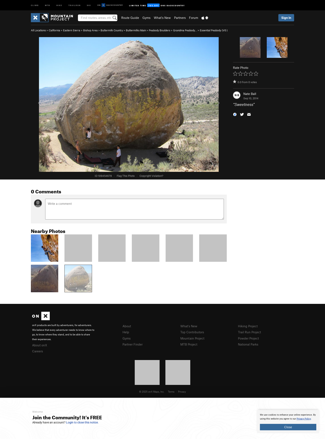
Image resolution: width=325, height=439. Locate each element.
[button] (235, 114)
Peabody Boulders (159, 30)
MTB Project (188, 344)
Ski (89, 5)
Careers (37, 351)
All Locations (38, 30)
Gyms (146, 17)
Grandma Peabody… (185, 30)
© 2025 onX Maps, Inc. (151, 391)
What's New (162, 17)
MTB (47, 5)
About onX (39, 345)
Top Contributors (192, 332)
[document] (288, 421)
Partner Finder (132, 344)
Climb (35, 5)
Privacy (182, 391)
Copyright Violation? (151, 175)
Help (125, 332)
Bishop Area (90, 30)
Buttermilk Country (112, 30)
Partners (180, 17)
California (54, 30)
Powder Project (248, 338)
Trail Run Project (249, 332)
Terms (171, 391)
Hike (59, 5)
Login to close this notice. (82, 422)
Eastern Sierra (71, 30)
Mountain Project (192, 338)
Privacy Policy (304, 418)
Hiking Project (248, 326)
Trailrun (74, 5)
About (126, 326)
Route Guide (130, 17)
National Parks (248, 344)
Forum (193, 17)
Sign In (286, 17)
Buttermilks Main (136, 30)
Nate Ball (249, 94)
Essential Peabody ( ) (214, 30)
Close (288, 427)
